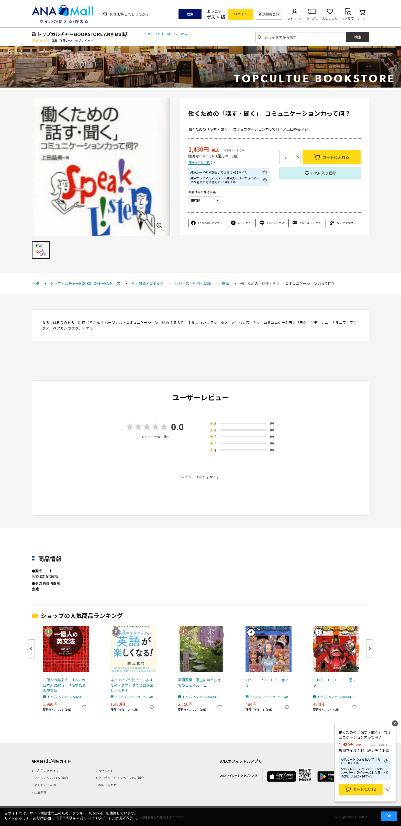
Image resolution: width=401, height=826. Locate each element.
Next (369, 648)
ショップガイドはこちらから (165, 33)
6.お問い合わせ (106, 785)
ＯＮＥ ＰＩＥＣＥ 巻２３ (267, 682)
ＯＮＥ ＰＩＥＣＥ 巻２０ (334, 682)
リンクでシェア (347, 223)
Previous (32, 648)
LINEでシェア (275, 223)
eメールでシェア (310, 223)
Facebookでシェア (210, 223)
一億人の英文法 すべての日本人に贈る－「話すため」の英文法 (65, 685)
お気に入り (330, 18)
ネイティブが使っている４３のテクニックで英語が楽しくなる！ (131, 685)
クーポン (312, 18)
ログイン (241, 13)
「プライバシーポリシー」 (86, 818)
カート (362, 18)
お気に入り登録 (323, 172)
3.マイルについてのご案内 (50, 777)
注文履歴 (347, 18)
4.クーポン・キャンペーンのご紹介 (120, 777)
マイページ (294, 18)
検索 (190, 14)
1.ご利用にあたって (45, 770)
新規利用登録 (269, 13)
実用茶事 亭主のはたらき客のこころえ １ (199, 682)
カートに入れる (365, 789)
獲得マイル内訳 (199, 162)
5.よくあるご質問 (44, 785)
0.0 (177, 426)
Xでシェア (244, 223)
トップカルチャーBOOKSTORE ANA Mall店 (83, 34)
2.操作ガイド (105, 770)
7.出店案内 (39, 792)
